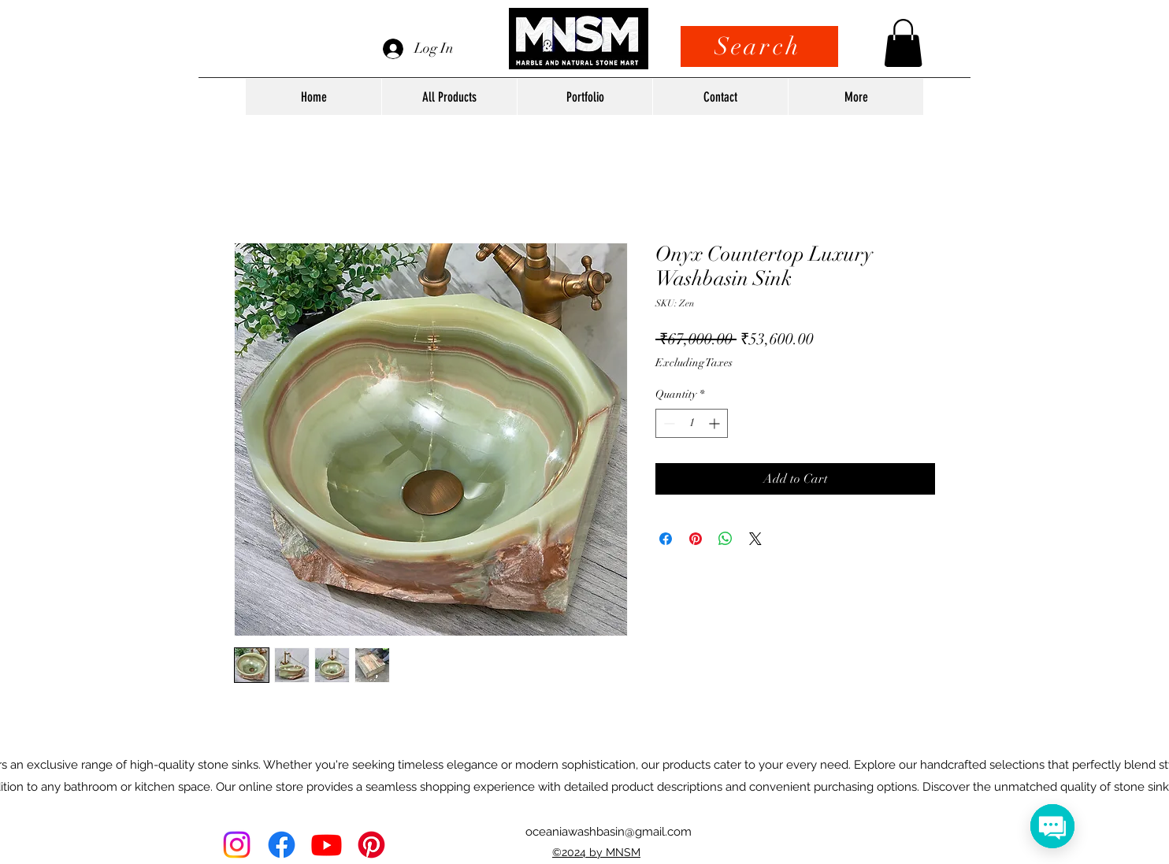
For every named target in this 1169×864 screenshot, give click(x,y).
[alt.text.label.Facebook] (281, 844)
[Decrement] (667, 423)
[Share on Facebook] (665, 538)
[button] (903, 43)
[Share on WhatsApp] (725, 538)
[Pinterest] (371, 844)
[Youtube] (326, 844)
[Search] (759, 46)
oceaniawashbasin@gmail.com (608, 832)
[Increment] (716, 423)
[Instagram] (236, 844)
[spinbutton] (691, 423)
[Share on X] (755, 538)
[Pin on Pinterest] (695, 538)
